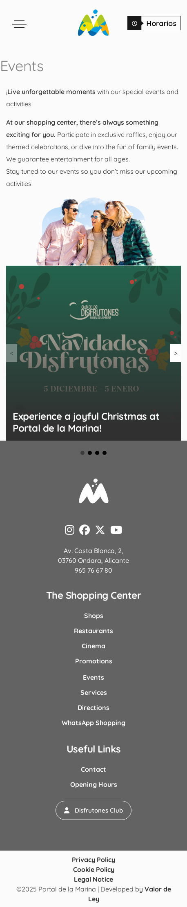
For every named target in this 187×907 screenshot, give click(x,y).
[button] (93, 810)
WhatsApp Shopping (93, 723)
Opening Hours (93, 784)
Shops (93, 615)
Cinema (93, 646)
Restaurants (93, 631)
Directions (93, 707)
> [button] (175, 353)
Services (93, 692)
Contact (93, 769)
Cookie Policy (93, 869)
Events (93, 677)
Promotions (93, 661)
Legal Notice (93, 879)
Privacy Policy (93, 859)
